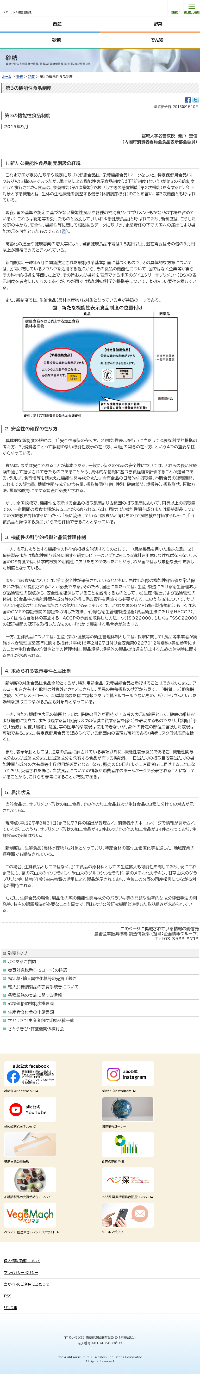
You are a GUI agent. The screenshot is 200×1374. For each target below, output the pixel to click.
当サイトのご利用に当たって (26, 1284)
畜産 (57, 24)
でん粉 (157, 40)
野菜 (158, 24)
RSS (7, 1296)
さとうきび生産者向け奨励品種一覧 (41, 1020)
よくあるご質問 (22, 962)
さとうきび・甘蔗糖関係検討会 (36, 1029)
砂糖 (56, 40)
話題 (31, 76)
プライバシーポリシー (21, 1272)
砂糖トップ (17, 953)
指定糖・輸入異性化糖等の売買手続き (42, 978)
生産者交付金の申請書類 (31, 1012)
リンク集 (10, 1308)
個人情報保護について (22, 1261)
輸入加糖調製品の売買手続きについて (43, 987)
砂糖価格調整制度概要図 (31, 1003)
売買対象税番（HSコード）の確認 (37, 970)
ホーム (6, 76)
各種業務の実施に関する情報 (35, 995)
